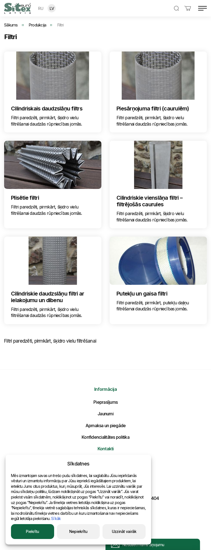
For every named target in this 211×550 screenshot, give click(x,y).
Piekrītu (32, 531)
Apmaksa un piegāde (105, 425)
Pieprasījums (105, 402)
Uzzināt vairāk (124, 531)
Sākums (11, 25)
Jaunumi (105, 413)
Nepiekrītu (78, 531)
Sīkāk (56, 518)
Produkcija (37, 25)
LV (51, 8)
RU (40, 8)
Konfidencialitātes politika (105, 437)
